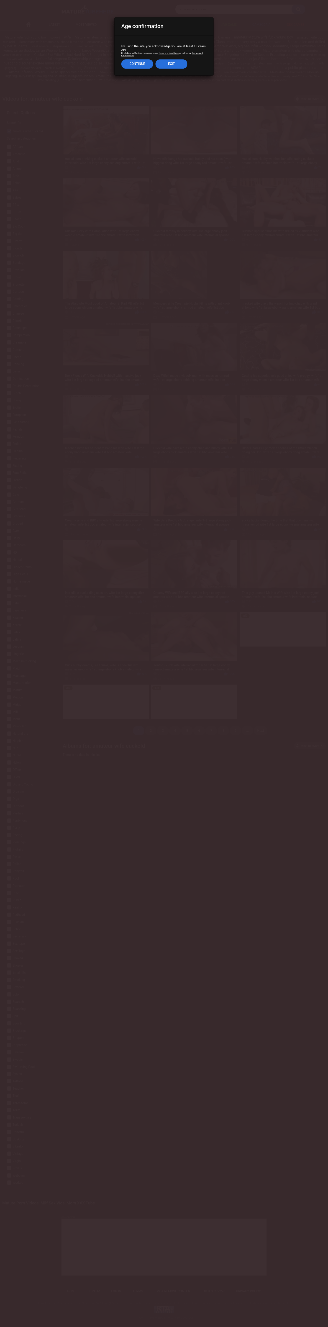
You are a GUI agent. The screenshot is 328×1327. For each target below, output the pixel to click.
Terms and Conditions (169, 53)
